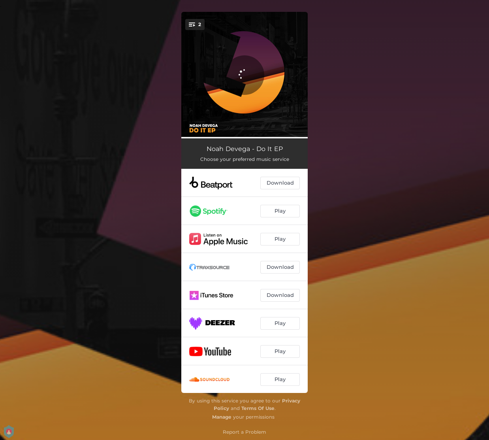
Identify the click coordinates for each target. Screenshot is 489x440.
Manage (221, 417)
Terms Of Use (258, 408)
